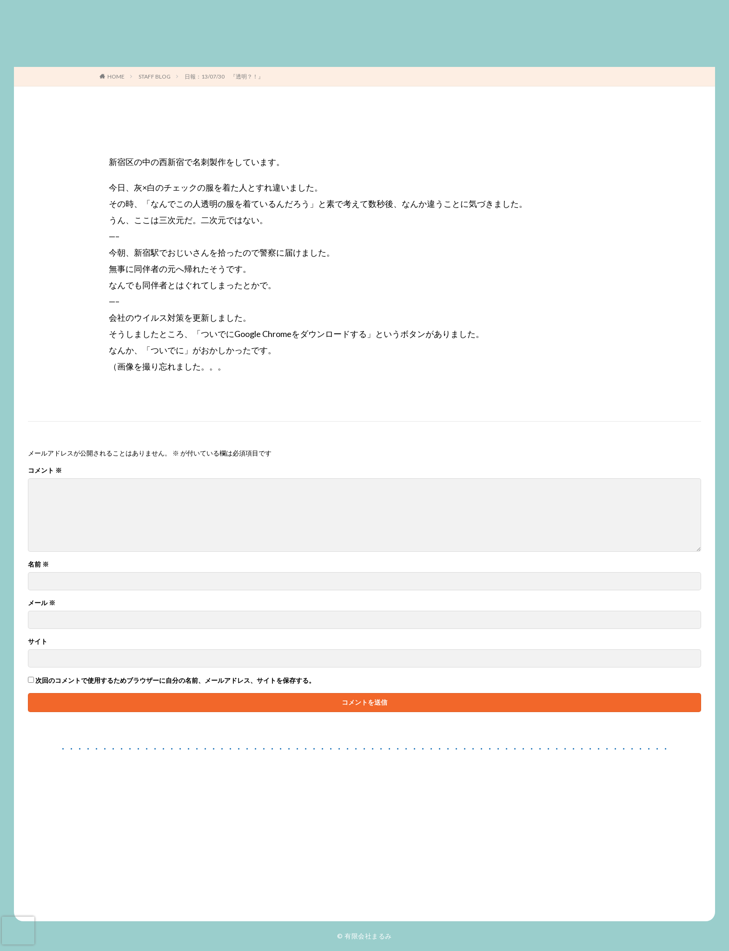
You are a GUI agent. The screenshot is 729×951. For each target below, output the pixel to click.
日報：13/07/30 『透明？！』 (224, 76)
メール (41, 603)
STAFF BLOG (155, 76)
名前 (38, 564)
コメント (45, 470)
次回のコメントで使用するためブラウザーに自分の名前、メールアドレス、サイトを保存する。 (175, 680)
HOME (116, 76)
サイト (37, 641)
